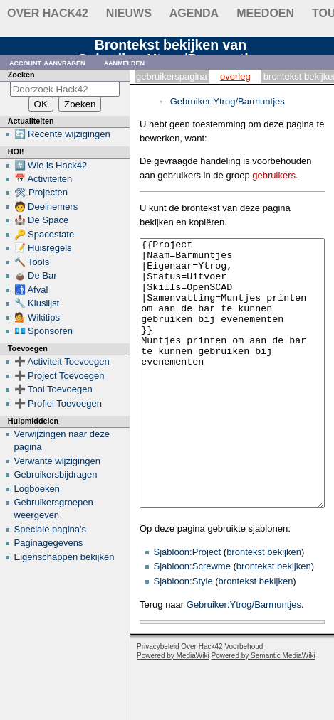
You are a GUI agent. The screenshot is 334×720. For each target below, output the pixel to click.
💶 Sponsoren (43, 331)
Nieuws (129, 13)
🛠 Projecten (41, 192)
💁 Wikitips (37, 317)
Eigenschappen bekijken (64, 557)
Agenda (194, 13)
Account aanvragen (47, 62)
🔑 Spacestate (44, 234)
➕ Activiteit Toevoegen (62, 361)
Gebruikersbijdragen (56, 474)
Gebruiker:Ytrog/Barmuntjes (227, 101)
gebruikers (274, 175)
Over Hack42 (47, 13)
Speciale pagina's (50, 529)
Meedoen (265, 13)
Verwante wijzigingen (57, 461)
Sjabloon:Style (183, 634)
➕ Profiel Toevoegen (58, 403)
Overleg (235, 76)
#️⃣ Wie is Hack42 (51, 165)
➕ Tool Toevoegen (53, 389)
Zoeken (21, 74)
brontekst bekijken (263, 605)
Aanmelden (124, 62)
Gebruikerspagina (171, 76)
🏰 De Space (41, 220)
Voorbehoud (243, 700)
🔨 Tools (32, 262)
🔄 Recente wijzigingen (62, 134)
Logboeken (37, 488)
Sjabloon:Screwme (192, 619)
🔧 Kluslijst (37, 303)
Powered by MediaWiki (173, 709)
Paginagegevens (48, 542)
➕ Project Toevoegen (59, 375)
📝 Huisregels (43, 247)
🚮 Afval (31, 289)
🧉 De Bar (35, 275)
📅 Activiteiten (43, 178)
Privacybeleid (158, 700)
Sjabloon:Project (187, 605)
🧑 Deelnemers (46, 206)
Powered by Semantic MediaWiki (263, 709)
